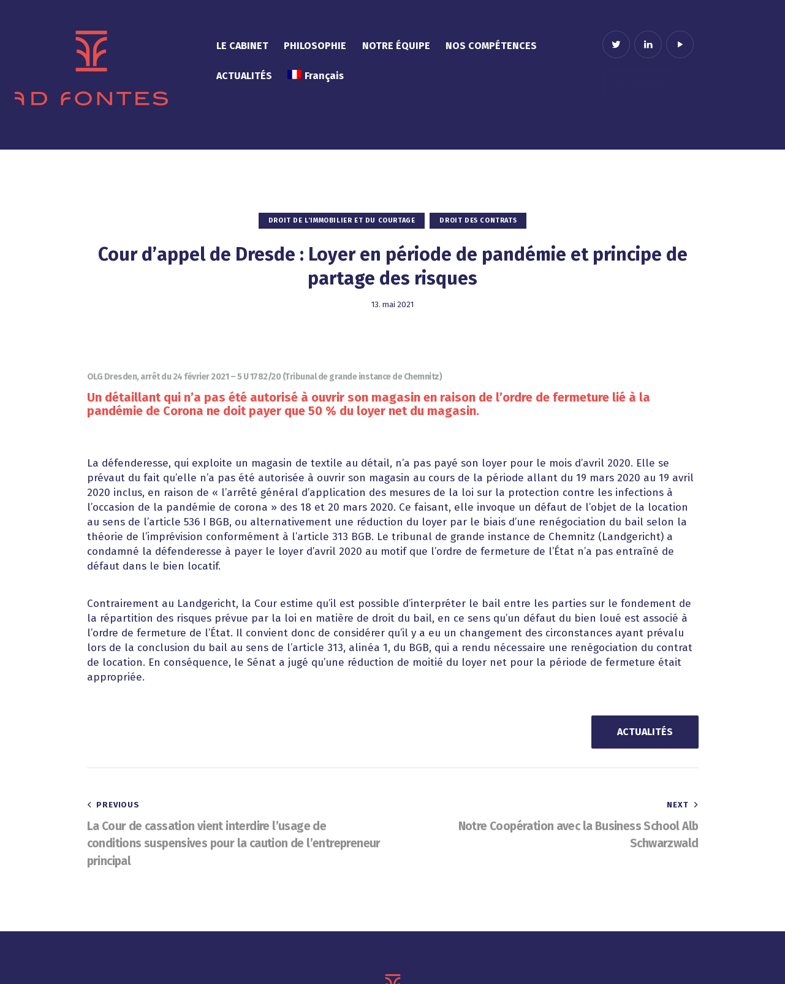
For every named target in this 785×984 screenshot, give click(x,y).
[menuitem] (315, 76)
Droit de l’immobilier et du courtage (341, 220)
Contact (640, 85)
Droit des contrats (478, 220)
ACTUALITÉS (645, 732)
